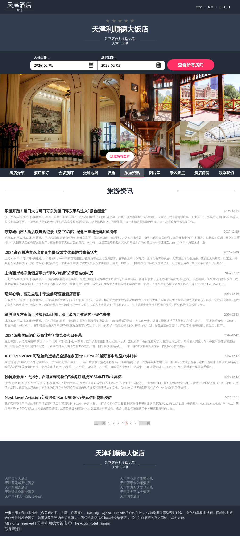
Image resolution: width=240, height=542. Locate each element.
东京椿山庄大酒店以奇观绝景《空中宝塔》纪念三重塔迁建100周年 (61, 232)
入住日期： (42, 57)
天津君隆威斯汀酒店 (19, 483)
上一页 (100, 423)
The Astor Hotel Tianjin (91, 523)
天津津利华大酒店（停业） (24, 497)
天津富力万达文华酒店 (136, 488)
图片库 (154, 173)
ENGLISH (224, 7)
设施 (111, 173)
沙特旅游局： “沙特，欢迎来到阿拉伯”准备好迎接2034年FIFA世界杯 (63, 377)
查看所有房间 (190, 65)
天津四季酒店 (130, 497)
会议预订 (66, 173)
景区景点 (177, 173)
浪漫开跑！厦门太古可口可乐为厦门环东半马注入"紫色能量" (56, 211)
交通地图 (90, 173)
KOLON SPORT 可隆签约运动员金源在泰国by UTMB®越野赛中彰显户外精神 (71, 356)
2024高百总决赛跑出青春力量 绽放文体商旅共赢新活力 (51, 253)
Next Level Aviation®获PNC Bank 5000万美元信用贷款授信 (58, 398)
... (91, 65)
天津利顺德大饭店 (52, 523)
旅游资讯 (132, 173)
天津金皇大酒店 (16, 479)
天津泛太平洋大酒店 (135, 492)
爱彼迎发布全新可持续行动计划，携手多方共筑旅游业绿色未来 (57, 315)
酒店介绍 (17, 173)
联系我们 (226, 173)
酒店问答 (201, 173)
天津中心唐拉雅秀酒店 (136, 479)
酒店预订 (41, 173)
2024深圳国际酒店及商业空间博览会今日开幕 (43, 336)
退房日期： (109, 57)
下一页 (144, 423)
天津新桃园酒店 (16, 488)
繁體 (210, 7)
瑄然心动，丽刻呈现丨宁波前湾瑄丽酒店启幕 (42, 294)
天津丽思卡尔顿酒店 (135, 483)
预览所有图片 (120, 157)
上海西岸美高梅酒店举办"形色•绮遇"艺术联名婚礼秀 (49, 273)
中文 (199, 7)
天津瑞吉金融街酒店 (19, 492)
